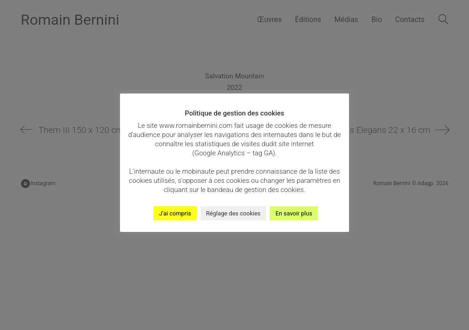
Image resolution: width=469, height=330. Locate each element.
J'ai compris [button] (175, 213)
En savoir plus (293, 213)
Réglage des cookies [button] (233, 213)
